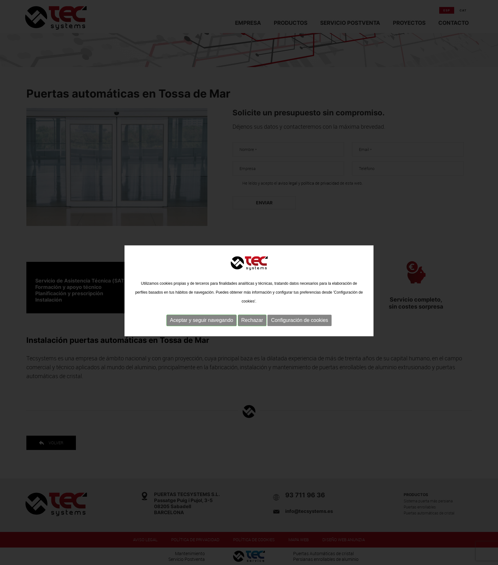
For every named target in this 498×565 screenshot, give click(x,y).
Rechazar (252, 326)
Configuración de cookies (299, 326)
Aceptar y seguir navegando (201, 326)
